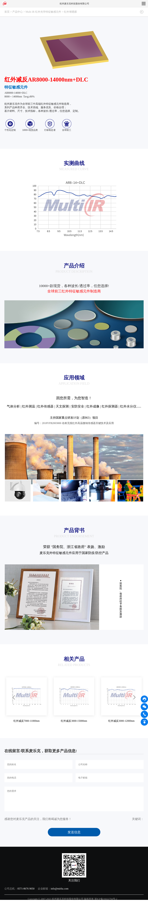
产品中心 (17, 11)
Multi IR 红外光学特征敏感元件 (43, 11)
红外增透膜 (70, 11)
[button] (13, 697)
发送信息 (74, 832)
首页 (7, 11)
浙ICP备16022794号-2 (105, 899)
